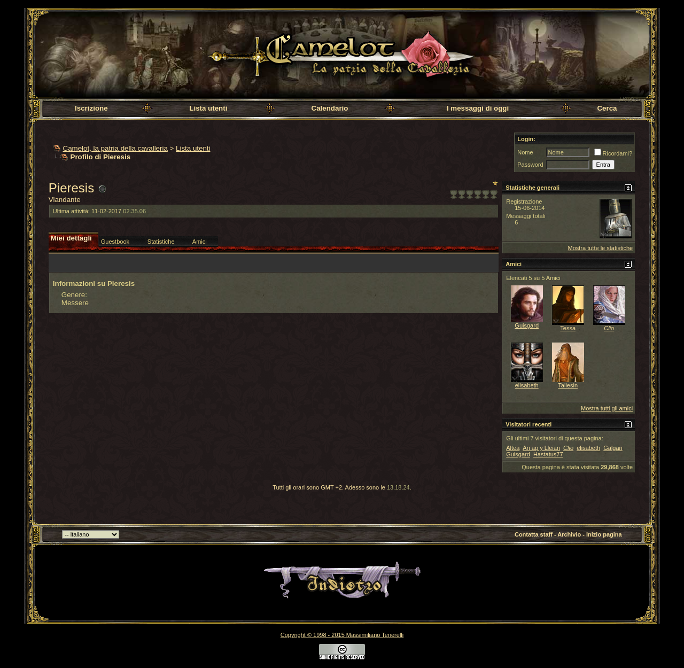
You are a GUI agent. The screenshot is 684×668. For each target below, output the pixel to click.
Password (530, 164)
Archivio (569, 534)
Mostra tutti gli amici (607, 408)
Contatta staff (534, 534)
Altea (512, 448)
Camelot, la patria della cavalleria (115, 148)
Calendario (330, 108)
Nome (525, 152)
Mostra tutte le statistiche (600, 248)
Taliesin (568, 385)
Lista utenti (208, 108)
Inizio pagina (604, 534)
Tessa (568, 328)
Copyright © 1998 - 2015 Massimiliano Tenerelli (342, 635)
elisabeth (527, 385)
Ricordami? (613, 153)
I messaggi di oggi (478, 108)
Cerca (607, 108)
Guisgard (527, 325)
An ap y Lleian (541, 448)
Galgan (612, 448)
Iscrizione (91, 108)
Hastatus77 (548, 454)
